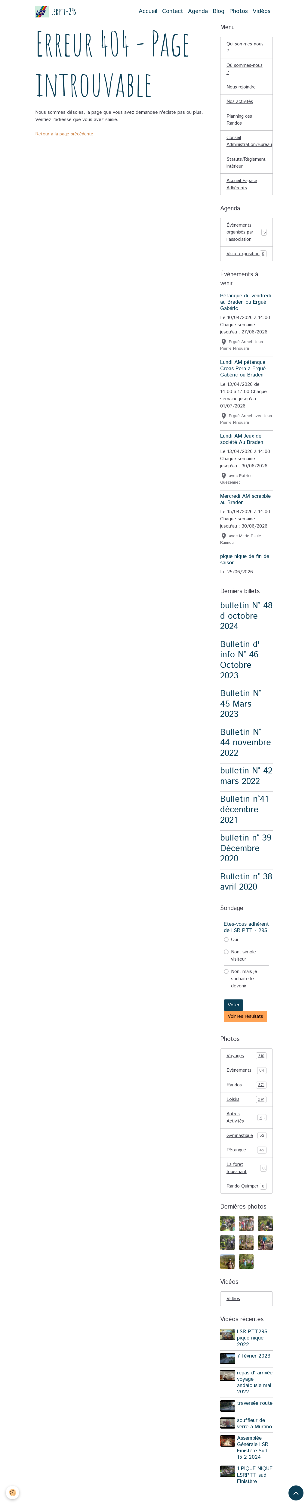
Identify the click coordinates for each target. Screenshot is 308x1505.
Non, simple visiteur (243, 967)
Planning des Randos (239, 121)
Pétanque (246, 1162)
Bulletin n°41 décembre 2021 (244, 820)
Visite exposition (246, 261)
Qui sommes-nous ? (245, 48)
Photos (238, 11)
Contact (172, 11)
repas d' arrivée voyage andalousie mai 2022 (255, 1395)
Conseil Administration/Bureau (249, 143)
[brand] (55, 11)
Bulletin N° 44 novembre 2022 (245, 753)
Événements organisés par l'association (246, 235)
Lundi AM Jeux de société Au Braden (241, 450)
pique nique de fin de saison (244, 571)
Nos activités (240, 102)
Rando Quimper (246, 1199)
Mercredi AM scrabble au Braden (245, 510)
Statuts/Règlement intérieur (246, 165)
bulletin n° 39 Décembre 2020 (245, 859)
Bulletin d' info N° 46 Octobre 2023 (240, 671)
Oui (234, 950)
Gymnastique (246, 1148)
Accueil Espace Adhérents (242, 187)
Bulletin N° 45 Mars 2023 (240, 715)
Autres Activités (246, 1130)
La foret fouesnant (246, 1181)
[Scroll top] (295, 1492)
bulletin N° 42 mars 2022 (246, 787)
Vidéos (261, 11)
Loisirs (246, 1111)
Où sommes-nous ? (245, 70)
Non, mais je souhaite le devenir (244, 990)
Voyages (246, 1067)
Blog (218, 11)
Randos (246, 1096)
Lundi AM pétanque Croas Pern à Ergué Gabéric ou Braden (243, 380)
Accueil (148, 11)
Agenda (198, 11)
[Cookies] (13, 1492)
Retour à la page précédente (65, 134)
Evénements (246, 1081)
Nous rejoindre (241, 88)
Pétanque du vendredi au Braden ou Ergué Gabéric (245, 313)
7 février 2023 (254, 1369)
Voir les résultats (245, 1027)
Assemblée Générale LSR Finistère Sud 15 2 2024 (253, 1461)
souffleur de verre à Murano (255, 1437)
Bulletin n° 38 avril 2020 (246, 892)
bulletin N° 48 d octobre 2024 (246, 627)
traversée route (248, 1420)
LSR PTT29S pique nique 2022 (253, 1351)
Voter (233, 1016)
